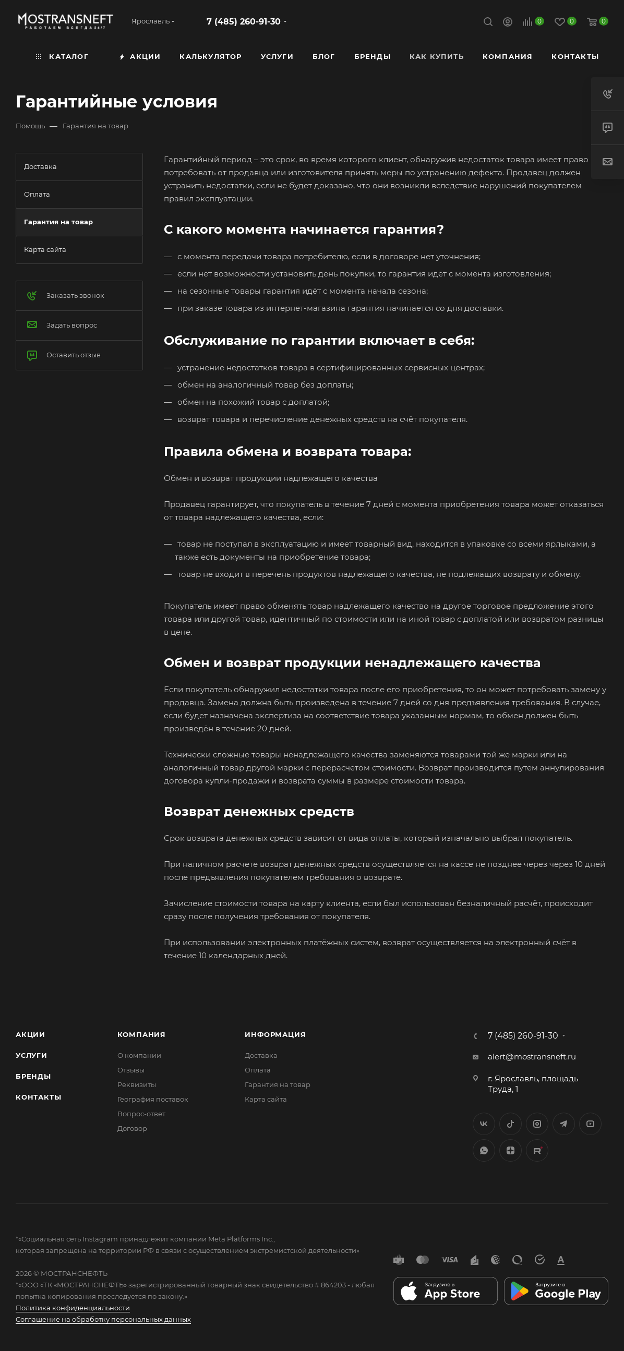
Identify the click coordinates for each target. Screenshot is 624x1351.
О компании (139, 1055)
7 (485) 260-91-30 (244, 22)
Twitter (510, 1124)
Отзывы (131, 1070)
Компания (141, 1034)
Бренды (33, 1076)
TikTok (537, 1150)
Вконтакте (484, 1124)
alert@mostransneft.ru (532, 1057)
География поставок (152, 1099)
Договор (132, 1128)
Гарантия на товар (277, 1084)
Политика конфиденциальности (73, 1308)
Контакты (38, 1097)
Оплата (258, 1070)
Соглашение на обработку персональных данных (103, 1319)
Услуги (31, 1055)
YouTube (590, 1124)
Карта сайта (266, 1099)
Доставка (261, 1055)
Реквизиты (136, 1084)
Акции (30, 1034)
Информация (275, 1034)
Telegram (564, 1124)
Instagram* (537, 1124)
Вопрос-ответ (141, 1113)
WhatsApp (484, 1150)
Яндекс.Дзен (510, 1150)
